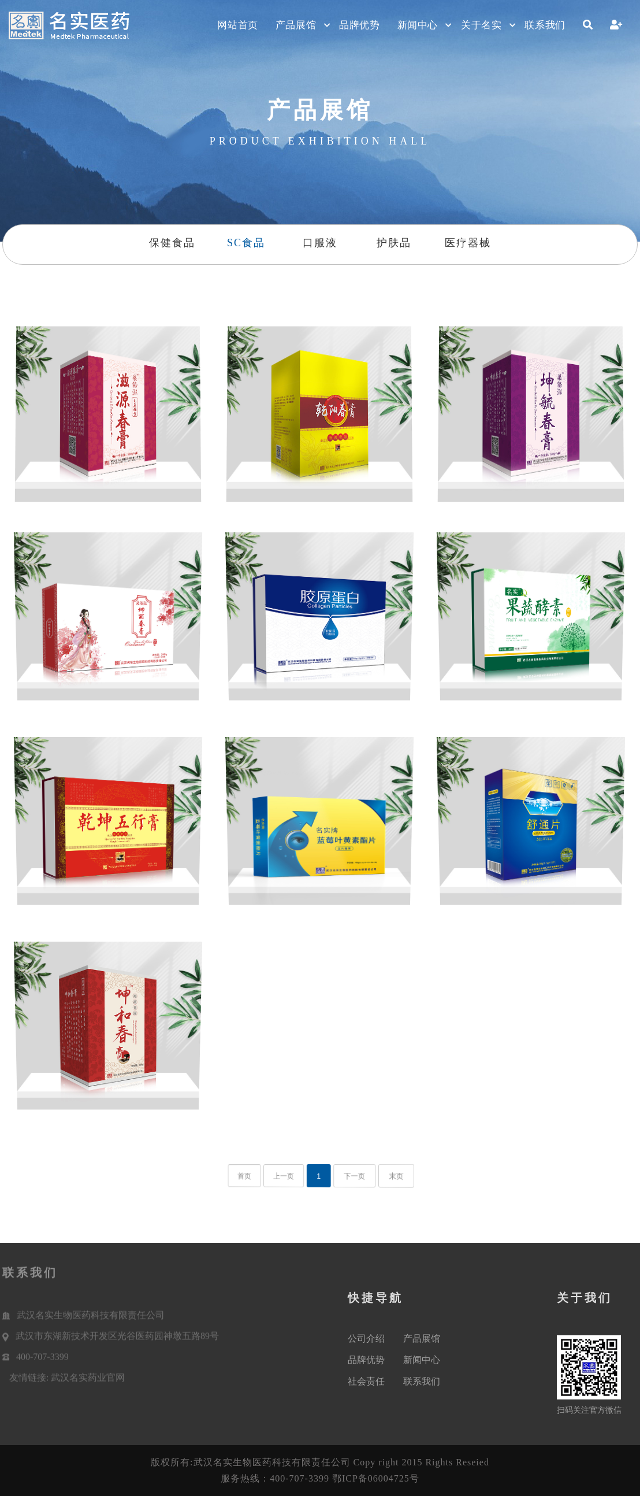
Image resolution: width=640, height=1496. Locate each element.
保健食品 (171, 243)
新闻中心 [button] (417, 25)
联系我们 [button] (544, 25)
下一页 (348, 1176)
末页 (383, 1176)
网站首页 (237, 25)
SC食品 (246, 243)
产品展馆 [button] (296, 25)
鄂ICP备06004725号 (375, 1478)
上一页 (290, 1176)
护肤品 (394, 243)
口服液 (320, 243)
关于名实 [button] (481, 25)
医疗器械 (468, 243)
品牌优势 (359, 25)
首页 (259, 1176)
